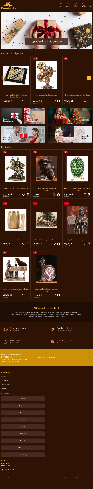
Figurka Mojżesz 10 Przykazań (77, 240)
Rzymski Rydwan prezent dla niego (46, 240)
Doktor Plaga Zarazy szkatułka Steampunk (46, 189)
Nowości (23, 413)
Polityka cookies (6, 384)
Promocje (23, 434)
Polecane (23, 420)
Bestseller (23, 427)
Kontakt (3, 388)
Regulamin (4, 380)
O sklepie (4, 376)
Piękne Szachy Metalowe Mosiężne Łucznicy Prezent (16, 96)
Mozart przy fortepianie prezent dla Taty (16, 289)
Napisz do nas (9, 469)
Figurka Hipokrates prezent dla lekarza (77, 95)
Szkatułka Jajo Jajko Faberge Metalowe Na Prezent (77, 189)
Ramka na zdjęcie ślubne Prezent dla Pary (46, 290)
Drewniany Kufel (15, 240)
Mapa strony (23, 455)
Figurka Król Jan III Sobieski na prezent (15, 188)
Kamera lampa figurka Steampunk (46, 95)
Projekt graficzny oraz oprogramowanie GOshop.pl (76, 477)
